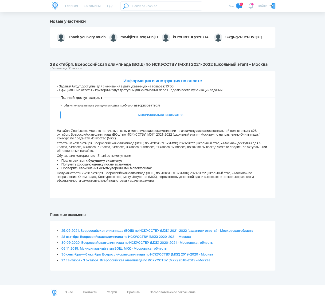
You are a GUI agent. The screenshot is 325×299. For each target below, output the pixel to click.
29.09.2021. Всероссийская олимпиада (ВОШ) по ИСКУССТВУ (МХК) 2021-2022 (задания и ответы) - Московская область (157, 230)
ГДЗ (110, 6)
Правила (133, 292)
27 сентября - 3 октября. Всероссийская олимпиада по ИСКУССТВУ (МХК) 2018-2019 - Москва (136, 260)
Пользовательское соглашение (173, 292)
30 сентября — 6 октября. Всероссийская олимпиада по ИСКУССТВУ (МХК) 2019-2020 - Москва (137, 254)
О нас (69, 292)
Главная (71, 6)
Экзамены (92, 6)
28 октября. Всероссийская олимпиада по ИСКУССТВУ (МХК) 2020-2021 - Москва (126, 237)
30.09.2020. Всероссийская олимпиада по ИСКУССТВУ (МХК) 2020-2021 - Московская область (137, 242)
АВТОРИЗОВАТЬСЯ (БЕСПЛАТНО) (161, 115)
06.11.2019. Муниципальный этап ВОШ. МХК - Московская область (114, 248)
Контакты (90, 292)
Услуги (112, 292)
